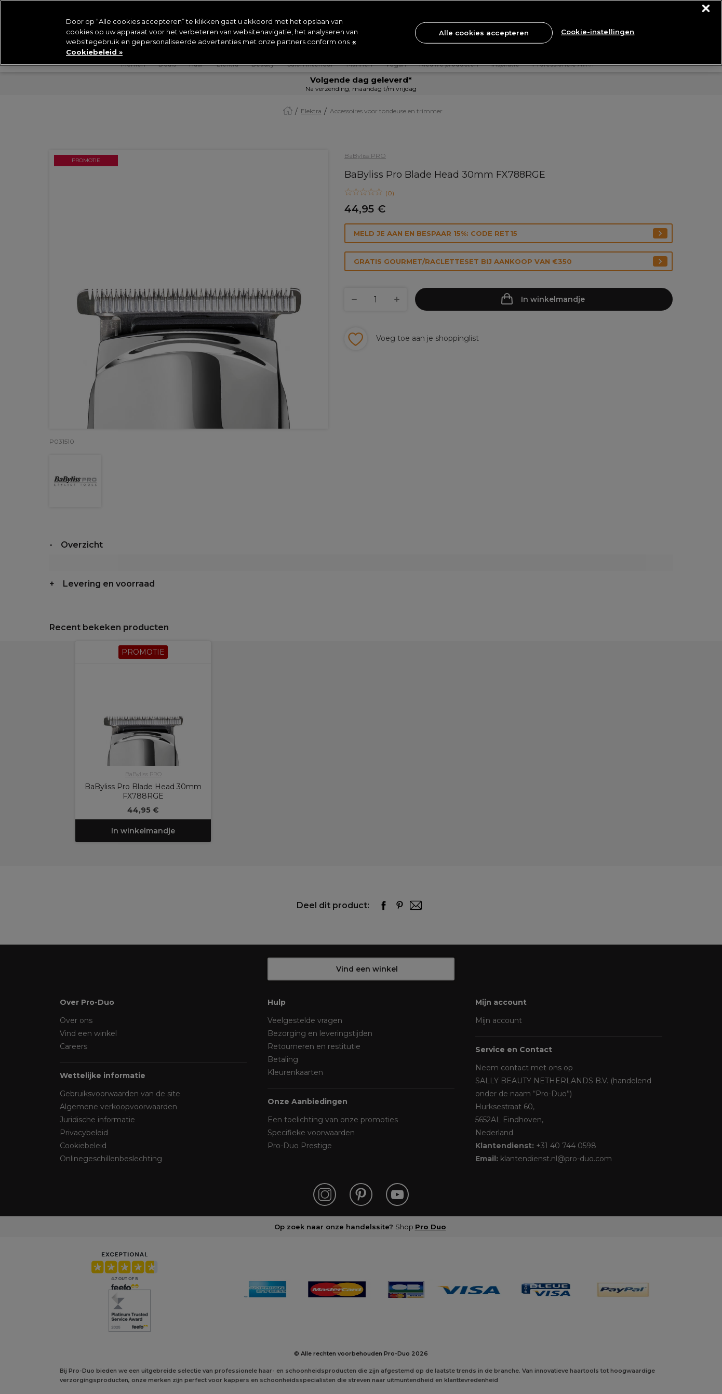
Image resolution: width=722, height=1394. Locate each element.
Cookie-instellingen (597, 32)
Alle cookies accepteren (484, 32)
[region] (361, 32)
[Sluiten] (706, 8)
